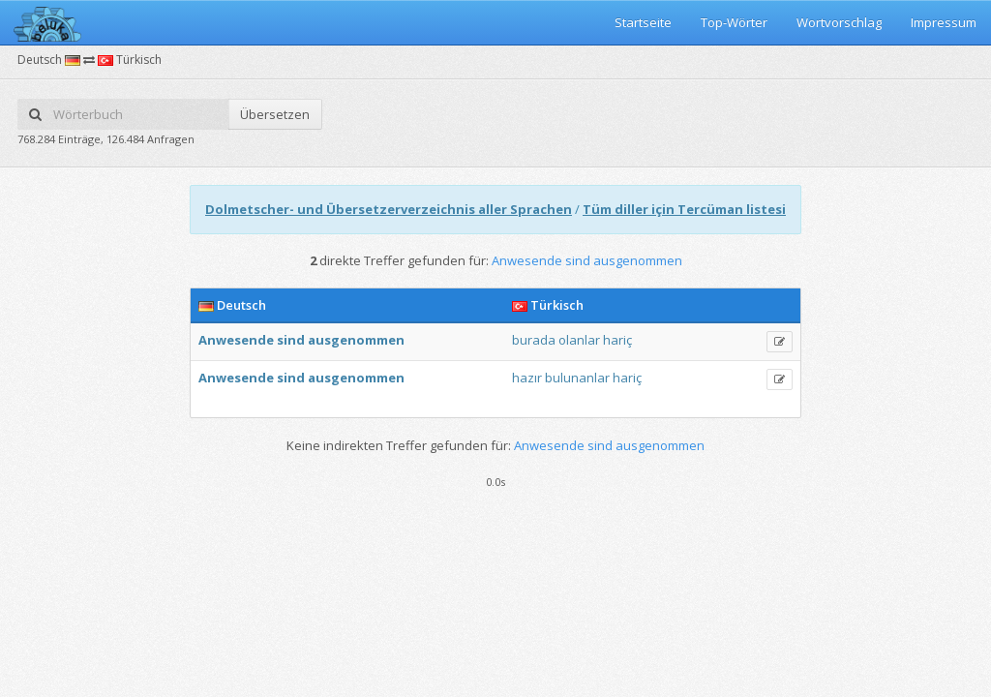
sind (291, 339)
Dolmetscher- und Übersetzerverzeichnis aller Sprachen (388, 209)
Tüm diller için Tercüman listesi (684, 209)
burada (534, 339)
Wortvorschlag (839, 22)
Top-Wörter (734, 22)
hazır (527, 377)
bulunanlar (577, 377)
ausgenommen (356, 339)
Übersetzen (275, 114)
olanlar (579, 339)
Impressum (943, 22)
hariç (617, 339)
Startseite (643, 22)
